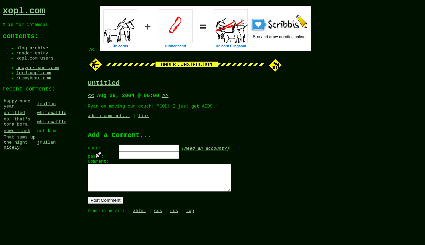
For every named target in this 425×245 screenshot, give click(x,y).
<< (91, 97)
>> (165, 97)
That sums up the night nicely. (20, 162)
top (190, 225)
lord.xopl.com (33, 82)
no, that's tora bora (17, 138)
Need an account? (205, 154)
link (143, 120)
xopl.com (24, 12)
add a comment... (109, 120)
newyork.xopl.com (37, 76)
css (158, 225)
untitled (14, 128)
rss (174, 225)
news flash (17, 149)
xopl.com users (34, 66)
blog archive (32, 53)
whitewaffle (51, 128)
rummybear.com (33, 88)
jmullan (46, 117)
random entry (32, 59)
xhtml (139, 225)
